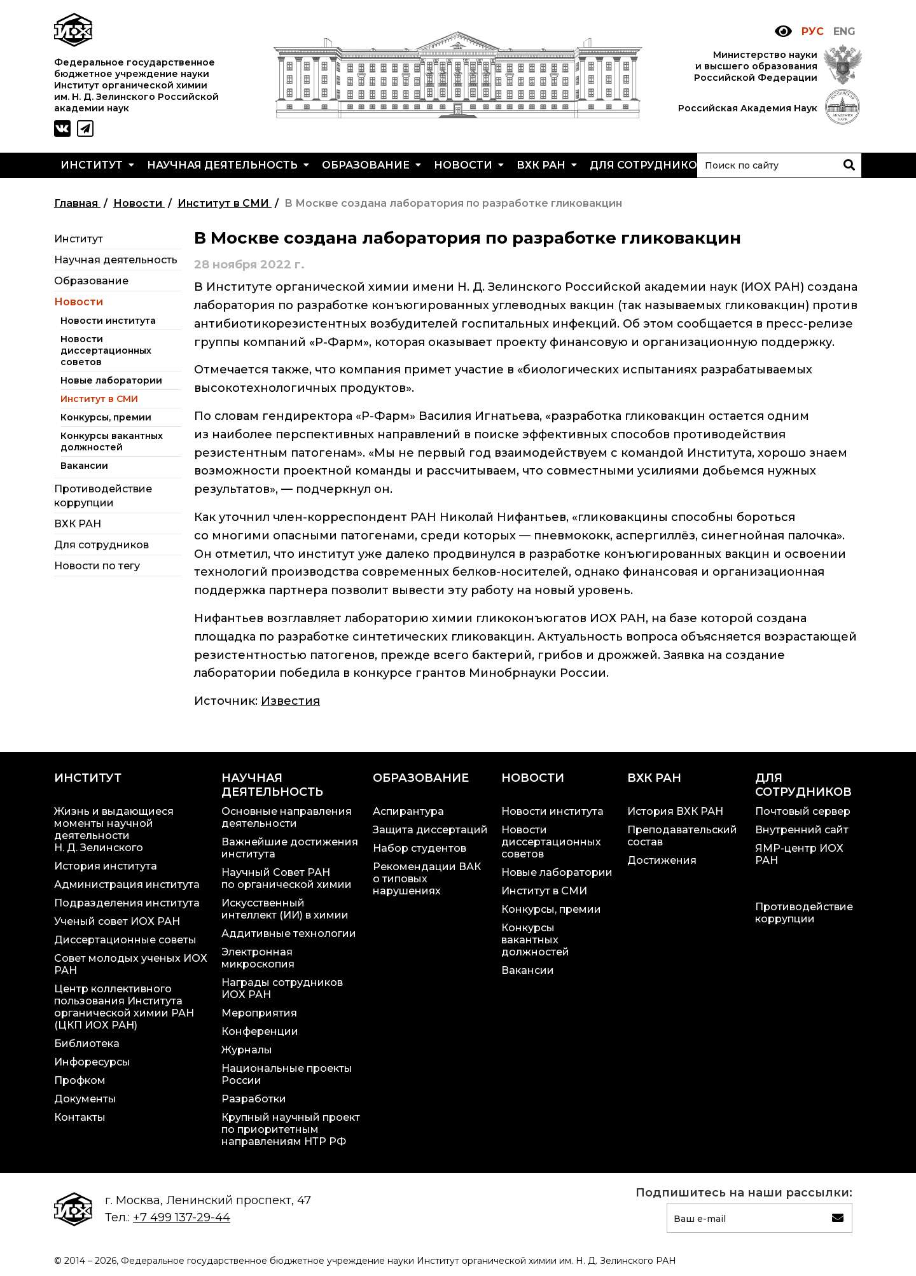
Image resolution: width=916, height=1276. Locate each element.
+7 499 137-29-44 (181, 1217)
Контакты (80, 1117)
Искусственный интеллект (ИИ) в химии (285, 909)
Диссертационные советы (125, 940)
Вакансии (84, 465)
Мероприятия (259, 1013)
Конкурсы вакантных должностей (111, 441)
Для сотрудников (653, 165)
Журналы (246, 1050)
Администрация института (127, 884)
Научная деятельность (228, 165)
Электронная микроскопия (258, 958)
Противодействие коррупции (804, 913)
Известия (290, 701)
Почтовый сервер (802, 811)
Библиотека (87, 1043)
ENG (844, 31)
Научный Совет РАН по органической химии (286, 878)
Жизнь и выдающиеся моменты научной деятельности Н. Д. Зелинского (114, 829)
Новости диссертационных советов (105, 350)
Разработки (253, 1099)
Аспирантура (408, 811)
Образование (371, 165)
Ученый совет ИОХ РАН (117, 921)
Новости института (108, 320)
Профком (80, 1080)
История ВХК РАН (675, 811)
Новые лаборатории (111, 380)
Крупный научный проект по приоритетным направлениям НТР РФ (290, 1129)
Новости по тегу (97, 566)
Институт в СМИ (99, 399)
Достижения (662, 860)
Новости (469, 165)
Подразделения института (127, 903)
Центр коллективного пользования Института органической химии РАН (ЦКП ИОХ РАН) (124, 1007)
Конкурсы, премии (105, 417)
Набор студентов (419, 848)
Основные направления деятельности (286, 817)
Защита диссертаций (430, 830)
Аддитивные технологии (288, 933)
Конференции (259, 1031)
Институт (97, 165)
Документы (85, 1099)
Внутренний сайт (802, 830)
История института (105, 866)
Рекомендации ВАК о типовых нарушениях (427, 879)
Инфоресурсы (92, 1062)
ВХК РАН (547, 165)
